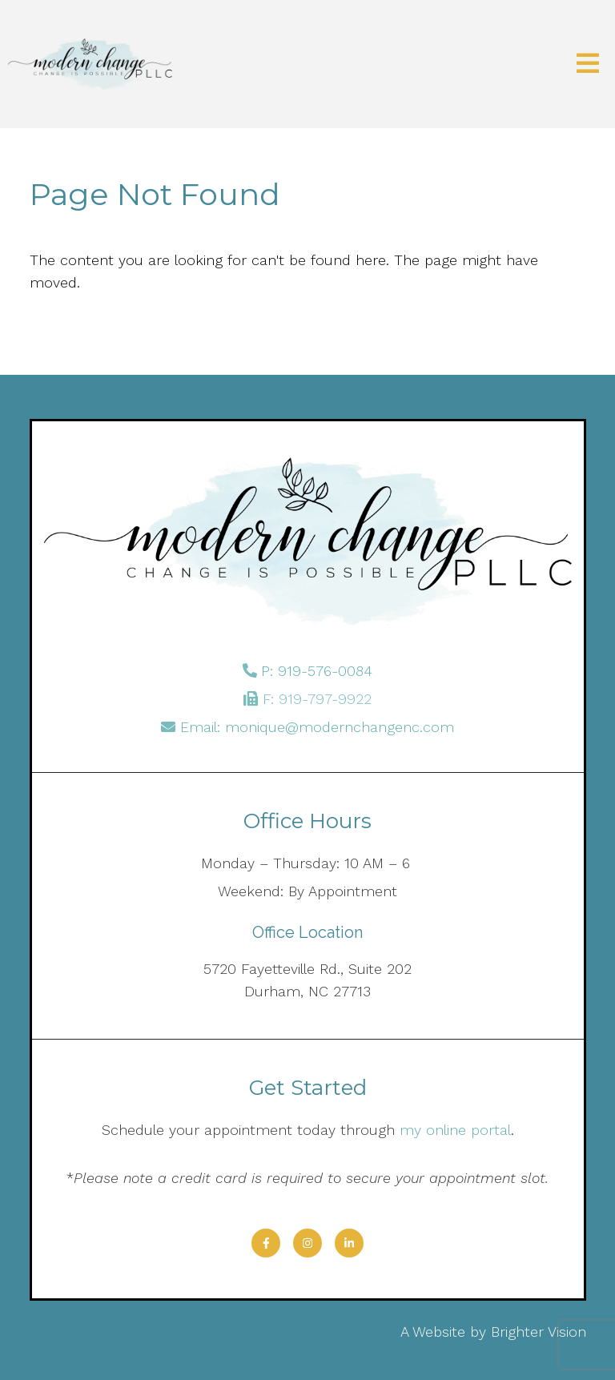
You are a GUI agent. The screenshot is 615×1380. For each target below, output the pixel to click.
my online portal (455, 1129)
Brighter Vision (538, 1331)
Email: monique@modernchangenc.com (317, 726)
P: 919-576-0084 (316, 670)
